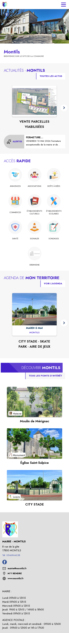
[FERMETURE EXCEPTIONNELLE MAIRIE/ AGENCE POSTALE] (44, 141)
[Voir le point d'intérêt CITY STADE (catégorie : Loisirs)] (34, 485)
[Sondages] (54, 238)
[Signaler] (34, 238)
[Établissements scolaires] (54, 212)
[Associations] (34, 186)
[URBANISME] (34, 265)
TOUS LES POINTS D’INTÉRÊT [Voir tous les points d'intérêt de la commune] (45, 375)
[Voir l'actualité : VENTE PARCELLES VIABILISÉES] (34, 101)
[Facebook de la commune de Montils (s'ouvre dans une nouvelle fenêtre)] (6, 15)
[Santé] (15, 238)
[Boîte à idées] (54, 186)
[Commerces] (15, 212)
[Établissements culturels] (34, 212)
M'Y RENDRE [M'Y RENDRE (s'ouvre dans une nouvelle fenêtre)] (15, 573)
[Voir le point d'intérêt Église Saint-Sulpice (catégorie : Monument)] (34, 443)
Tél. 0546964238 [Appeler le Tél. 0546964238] (11, 555)
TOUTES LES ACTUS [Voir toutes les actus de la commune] (51, 76)
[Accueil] (4, 5)
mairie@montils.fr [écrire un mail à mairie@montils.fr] (17, 568)
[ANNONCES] (15, 186)
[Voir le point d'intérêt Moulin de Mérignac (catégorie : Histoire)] (34, 402)
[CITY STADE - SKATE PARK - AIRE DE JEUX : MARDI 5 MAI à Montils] (34, 332)
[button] (64, 107)
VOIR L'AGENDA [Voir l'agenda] (53, 283)
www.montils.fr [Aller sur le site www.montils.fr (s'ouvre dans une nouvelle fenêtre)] (15, 578)
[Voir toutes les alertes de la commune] (14, 142)
